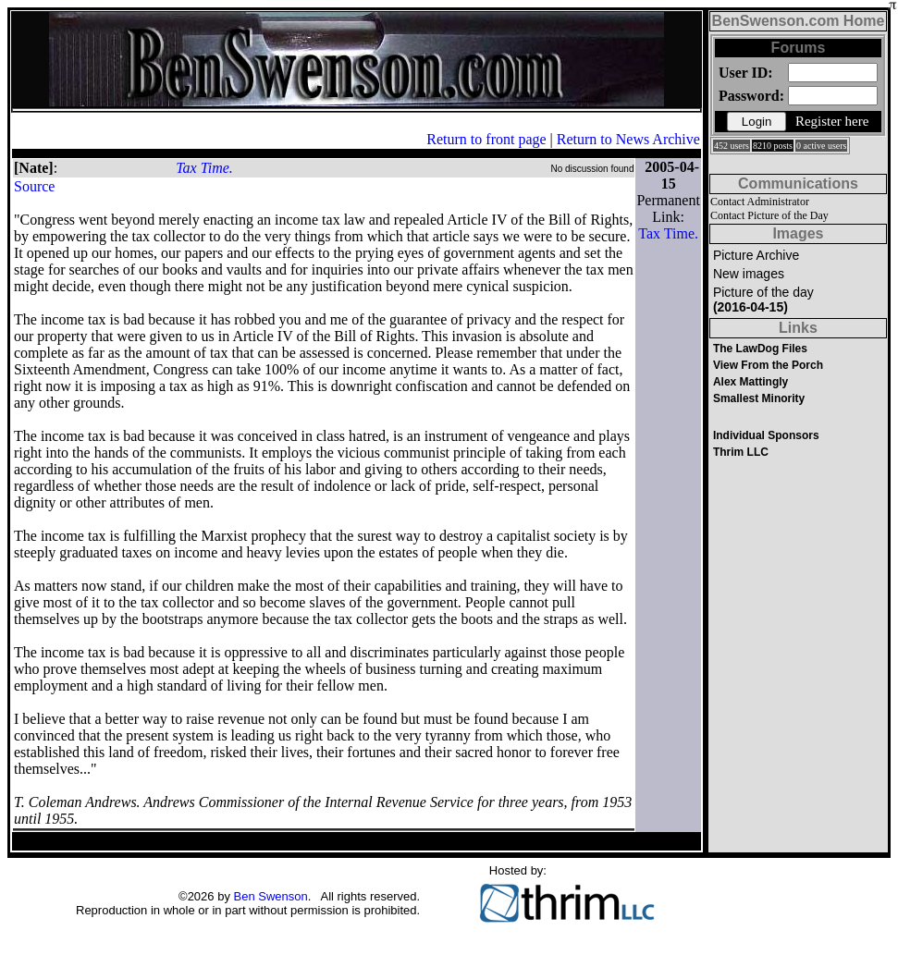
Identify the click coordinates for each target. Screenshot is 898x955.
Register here (832, 121)
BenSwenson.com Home (798, 21)
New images (748, 273)
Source (34, 186)
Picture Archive (756, 255)
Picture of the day (763, 299)
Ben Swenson (271, 896)
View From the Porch (768, 365)
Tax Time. (204, 168)
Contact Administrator (759, 201)
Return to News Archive (628, 139)
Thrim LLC (741, 452)
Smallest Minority (759, 398)
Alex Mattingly (750, 381)
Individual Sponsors (766, 435)
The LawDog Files (760, 348)
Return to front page (486, 139)
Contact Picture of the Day (769, 215)
